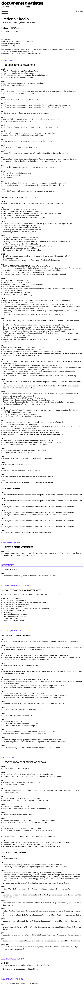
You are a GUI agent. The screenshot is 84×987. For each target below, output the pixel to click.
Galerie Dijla (16, 51)
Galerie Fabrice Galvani (66, 49)
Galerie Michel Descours (43, 49)
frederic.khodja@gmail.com (11, 43)
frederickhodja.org (8, 45)
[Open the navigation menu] (4, 11)
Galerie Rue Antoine (21, 49)
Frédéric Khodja (15, 19)
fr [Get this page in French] (77, 11)
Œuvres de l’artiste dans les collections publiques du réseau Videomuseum (31, 594)
